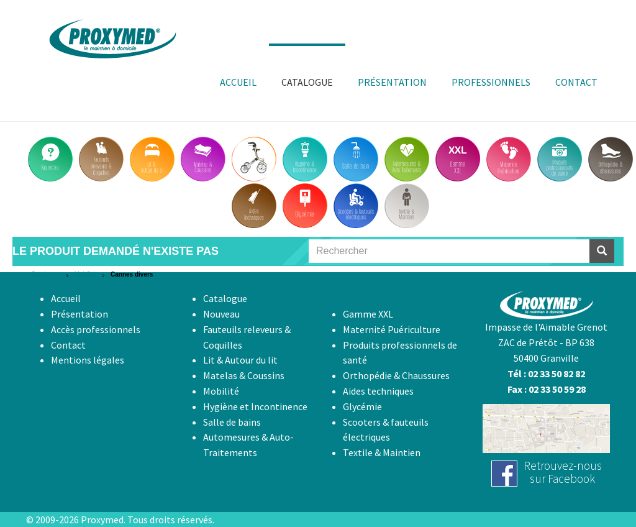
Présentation (79, 314)
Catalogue (45, 274)
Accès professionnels (95, 329)
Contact (68, 345)
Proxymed (102, 519)
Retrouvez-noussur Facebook (563, 472)
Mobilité (85, 274)
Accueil (66, 298)
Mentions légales (87, 360)
